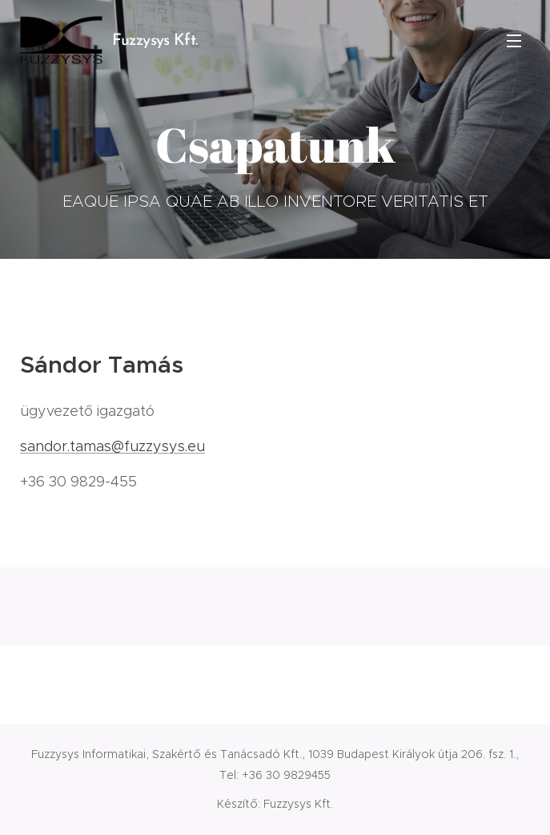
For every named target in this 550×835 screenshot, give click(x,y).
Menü (514, 41)
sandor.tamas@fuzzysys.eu (112, 446)
